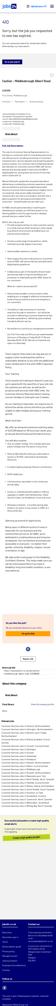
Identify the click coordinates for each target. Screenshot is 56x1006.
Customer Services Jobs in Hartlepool (18, 759)
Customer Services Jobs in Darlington (18, 749)
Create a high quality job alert (28, 837)
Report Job (28, 659)
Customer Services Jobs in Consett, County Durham (25, 746)
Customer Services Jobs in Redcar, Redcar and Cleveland (27, 786)
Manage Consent (9, 956)
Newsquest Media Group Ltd (15, 1004)
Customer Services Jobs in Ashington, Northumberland (26, 729)
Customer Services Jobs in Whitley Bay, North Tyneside (26, 806)
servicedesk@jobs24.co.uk (40, 941)
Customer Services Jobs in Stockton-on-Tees (22, 792)
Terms (5, 942)
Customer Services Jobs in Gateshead (18, 756)
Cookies (6, 970)
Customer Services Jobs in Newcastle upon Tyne (23, 776)
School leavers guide (11, 946)
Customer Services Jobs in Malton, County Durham (24, 766)
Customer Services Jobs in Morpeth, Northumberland (25, 772)
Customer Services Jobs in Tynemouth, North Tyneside (26, 799)
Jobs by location (9, 960)
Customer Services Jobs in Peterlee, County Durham (25, 782)
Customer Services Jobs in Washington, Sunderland (25, 802)
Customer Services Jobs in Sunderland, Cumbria (23, 796)
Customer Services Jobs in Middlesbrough (20, 769)
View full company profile (42, 704)
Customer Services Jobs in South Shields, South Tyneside (28, 789)
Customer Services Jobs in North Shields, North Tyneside (27, 779)
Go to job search (12, 62)
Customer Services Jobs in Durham (17, 752)
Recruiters (7, 932)
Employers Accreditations (14, 965)
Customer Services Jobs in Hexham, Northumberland (25, 762)
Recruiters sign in (10, 937)
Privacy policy (8, 951)
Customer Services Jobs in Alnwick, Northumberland (25, 726)
